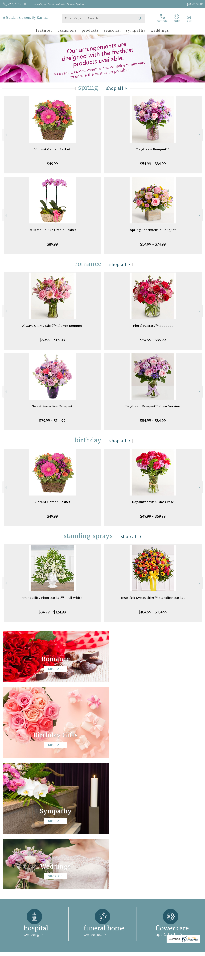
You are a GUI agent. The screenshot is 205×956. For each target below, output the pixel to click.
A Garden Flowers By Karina (25, 18)
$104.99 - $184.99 (153, 612)
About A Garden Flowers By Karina (26, 827)
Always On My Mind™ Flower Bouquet (52, 326)
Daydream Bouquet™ (152, 149)
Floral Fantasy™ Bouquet (153, 326)
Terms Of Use (130, 952)
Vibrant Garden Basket (52, 149)
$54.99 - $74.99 (153, 244)
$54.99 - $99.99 (153, 340)
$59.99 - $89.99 (52, 340)
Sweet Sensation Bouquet (52, 406)
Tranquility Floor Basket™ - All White (52, 598)
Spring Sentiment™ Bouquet (153, 230)
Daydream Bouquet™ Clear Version (152, 406)
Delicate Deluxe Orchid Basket (52, 230)
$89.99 (52, 244)
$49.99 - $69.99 (153, 516)
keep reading (110, 833)
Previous (5, 135)
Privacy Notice (149, 952)
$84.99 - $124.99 (52, 612)
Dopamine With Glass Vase (153, 502)
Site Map (191, 952)
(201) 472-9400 (17, 4)
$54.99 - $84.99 (153, 163)
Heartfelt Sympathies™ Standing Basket (153, 598)
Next (199, 135)
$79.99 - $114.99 (52, 420)
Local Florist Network (172, 952)
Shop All (114, 88)
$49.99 (52, 163)
